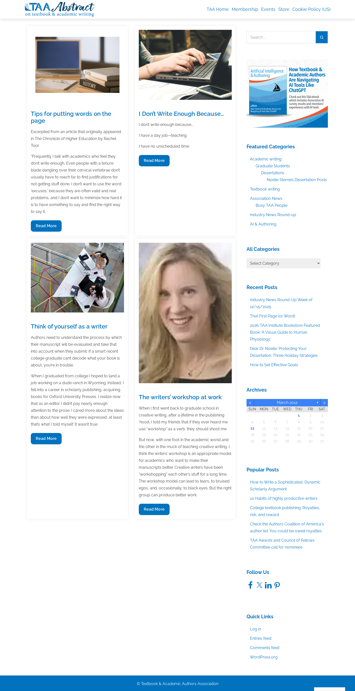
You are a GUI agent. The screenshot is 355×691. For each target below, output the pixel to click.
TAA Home (218, 9)
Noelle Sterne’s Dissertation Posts (297, 179)
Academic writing (266, 159)
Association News (266, 198)
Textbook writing (265, 189)
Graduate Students (273, 166)
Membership (245, 9)
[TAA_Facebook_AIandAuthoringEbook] (287, 93)
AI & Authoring (263, 224)
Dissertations (272, 173)
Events (268, 9)
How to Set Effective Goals (274, 365)
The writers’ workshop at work (180, 397)
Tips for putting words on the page (71, 117)
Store (283, 9)
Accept (294, 676)
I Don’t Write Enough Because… (181, 113)
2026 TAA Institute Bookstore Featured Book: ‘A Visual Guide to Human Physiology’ (285, 332)
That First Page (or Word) (272, 316)
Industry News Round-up (273, 214)
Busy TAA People (271, 205)
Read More (46, 227)
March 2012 (287, 402)
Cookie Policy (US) (311, 9)
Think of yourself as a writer (69, 326)
